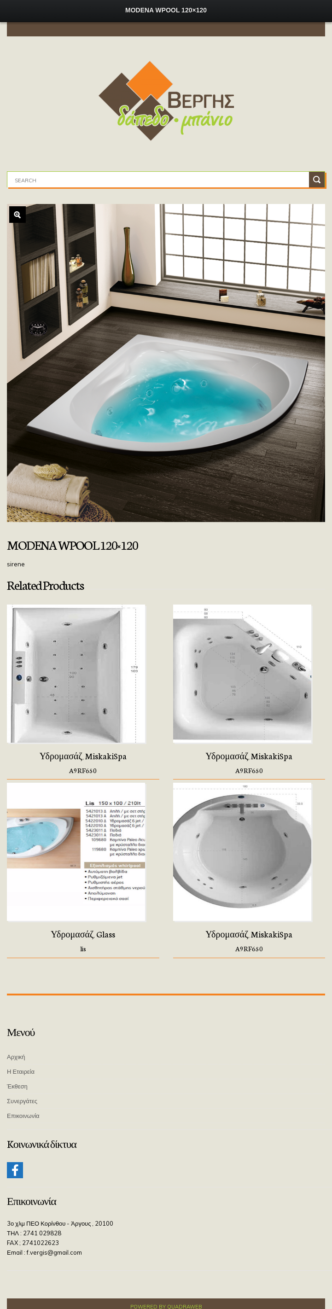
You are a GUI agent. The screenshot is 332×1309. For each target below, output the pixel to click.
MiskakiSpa (106, 756)
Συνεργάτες (22, 1101)
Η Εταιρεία (21, 1071)
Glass (105, 934)
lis (83, 948)
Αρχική (16, 1056)
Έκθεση (17, 1086)
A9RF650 (83, 770)
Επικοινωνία (23, 1115)
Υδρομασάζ (61, 756)
